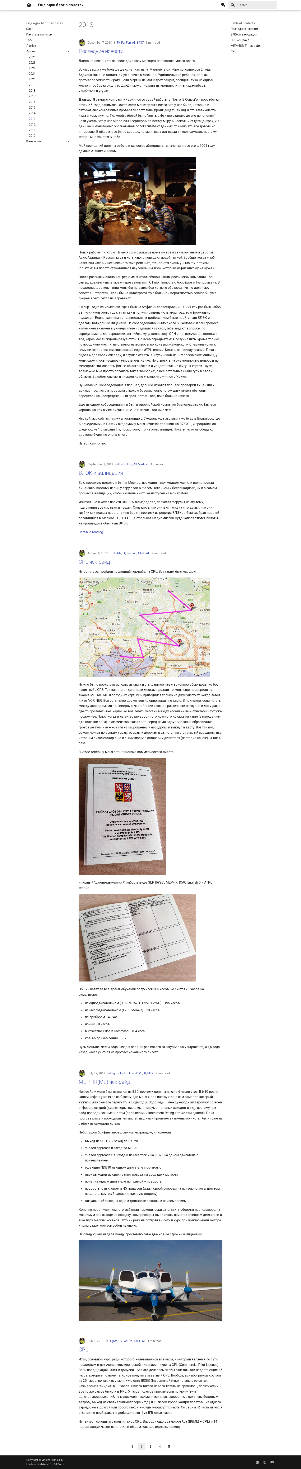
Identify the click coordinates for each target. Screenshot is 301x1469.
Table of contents (243, 23)
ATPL (141, 553)
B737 (140, 42)
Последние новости (101, 51)
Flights (117, 553)
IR (145, 1073)
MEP (150, 1073)
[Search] (252, 5)
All (133, 42)
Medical (143, 464)
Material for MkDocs (52, 1464)
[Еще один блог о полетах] (29, 5)
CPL (83, 1350)
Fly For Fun (124, 42)
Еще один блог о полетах (44, 23)
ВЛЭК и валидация (101, 473)
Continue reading (91, 532)
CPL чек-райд (94, 562)
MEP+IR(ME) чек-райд (104, 1082)
